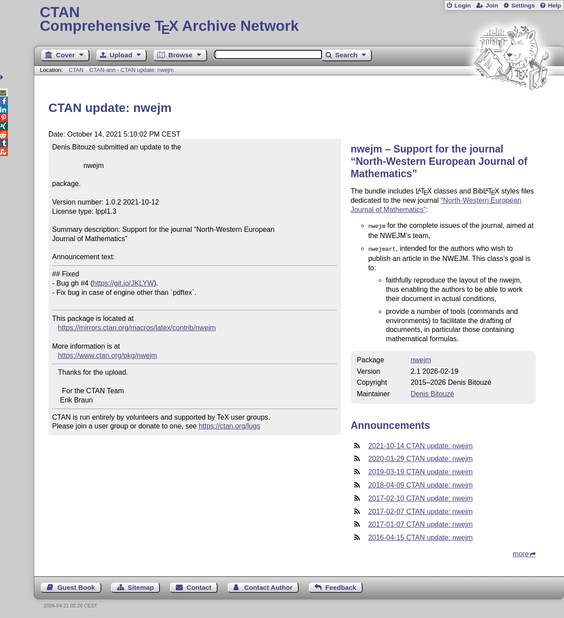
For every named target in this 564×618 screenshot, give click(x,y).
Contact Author (268, 585)
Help (554, 5)
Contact (199, 585)
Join (492, 5)
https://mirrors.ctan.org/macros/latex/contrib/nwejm (137, 327)
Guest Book (76, 585)
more (521, 552)
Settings (523, 5)
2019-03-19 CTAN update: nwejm (420, 470)
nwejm (421, 358)
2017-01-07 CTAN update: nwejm (420, 522)
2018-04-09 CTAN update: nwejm (420, 483)
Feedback (340, 585)
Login (462, 5)
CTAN (76, 70)
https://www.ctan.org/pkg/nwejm (107, 355)
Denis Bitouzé (432, 392)
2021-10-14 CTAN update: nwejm (420, 444)
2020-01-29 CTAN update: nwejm (420, 457)
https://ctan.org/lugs (229, 426)
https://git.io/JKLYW (123, 283)
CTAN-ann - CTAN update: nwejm (131, 70)
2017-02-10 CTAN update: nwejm (420, 496)
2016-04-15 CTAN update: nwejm (420, 536)
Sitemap (141, 585)
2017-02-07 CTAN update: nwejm (420, 510)
